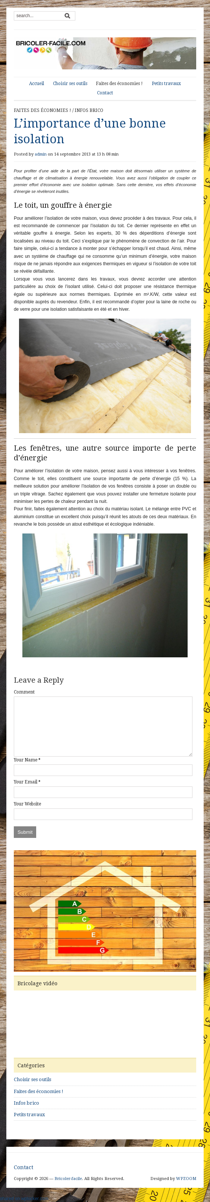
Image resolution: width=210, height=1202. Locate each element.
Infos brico (89, 110)
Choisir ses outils (70, 83)
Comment (24, 692)
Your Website (27, 804)
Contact (105, 93)
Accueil (36, 83)
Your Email (25, 782)
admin (41, 154)
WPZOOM (186, 1178)
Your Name (25, 760)
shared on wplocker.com (24, 1198)
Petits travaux (166, 83)
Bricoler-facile (68, 1178)
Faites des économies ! (119, 83)
